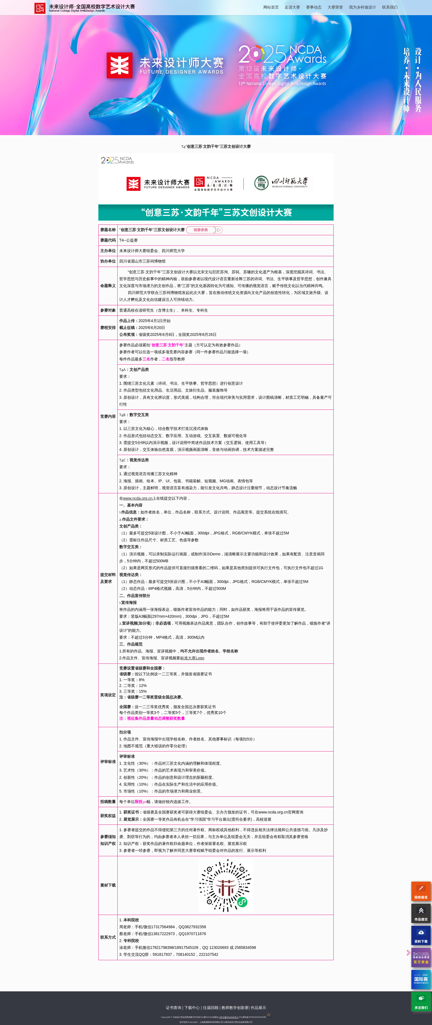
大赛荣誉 (335, 7)
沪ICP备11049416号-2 (228, 1017)
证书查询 (173, 1007)
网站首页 (271, 7)
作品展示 (258, 1007)
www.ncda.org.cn (138, 498)
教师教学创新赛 (235, 1007)
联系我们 (390, 7)
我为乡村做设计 (362, 7)
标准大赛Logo (192, 658)
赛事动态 (314, 7)
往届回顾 (210, 1007)
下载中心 (192, 1007)
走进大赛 (292, 7)
